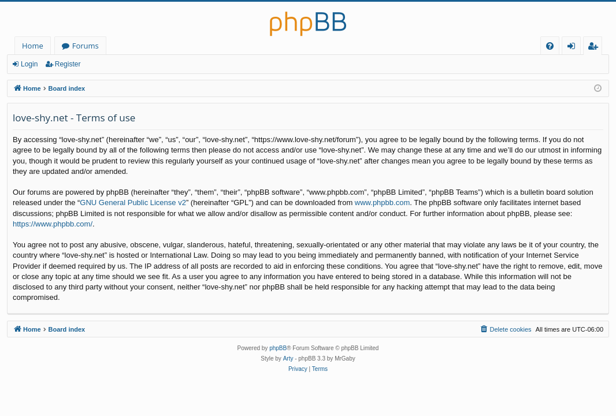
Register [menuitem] (595, 47)
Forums (85, 45)
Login (29, 64)
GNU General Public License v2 (133, 202)
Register (68, 64)
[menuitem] (550, 46)
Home (32, 45)
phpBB (278, 348)
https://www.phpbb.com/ (52, 224)
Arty (288, 358)
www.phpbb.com (382, 202)
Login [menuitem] (573, 47)
